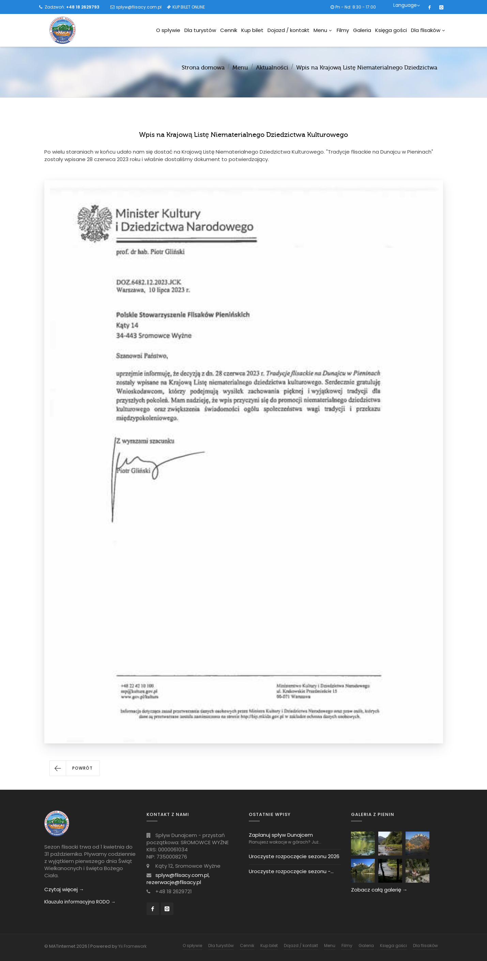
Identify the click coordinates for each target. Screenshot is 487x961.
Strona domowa (203, 67)
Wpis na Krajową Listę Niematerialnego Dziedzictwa (367, 67)
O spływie (168, 30)
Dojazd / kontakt (288, 30)
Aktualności (272, 67)
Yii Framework (132, 946)
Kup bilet (252, 30)
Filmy (343, 30)
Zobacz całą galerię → (379, 889)
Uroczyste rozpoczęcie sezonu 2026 (294, 856)
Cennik (228, 30)
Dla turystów (200, 30)
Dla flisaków (428, 30)
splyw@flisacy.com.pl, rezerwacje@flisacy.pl (178, 878)
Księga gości (391, 30)
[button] (74, 768)
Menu (323, 30)
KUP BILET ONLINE (188, 7)
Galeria (362, 30)
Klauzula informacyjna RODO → (80, 902)
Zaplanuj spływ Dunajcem (281, 835)
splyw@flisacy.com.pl (139, 7)
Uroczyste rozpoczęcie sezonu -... (291, 871)
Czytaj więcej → (64, 889)
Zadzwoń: (72, 7)
